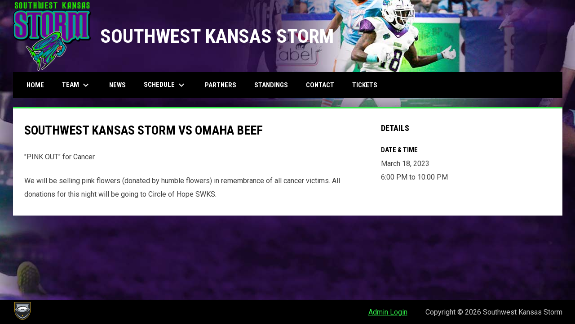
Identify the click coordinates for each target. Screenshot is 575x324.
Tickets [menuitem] (364, 85)
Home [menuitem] (35, 85)
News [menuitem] (117, 85)
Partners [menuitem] (220, 85)
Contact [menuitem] (320, 85)
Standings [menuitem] (271, 85)
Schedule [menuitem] (165, 85)
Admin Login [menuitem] (387, 312)
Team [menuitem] (76, 85)
